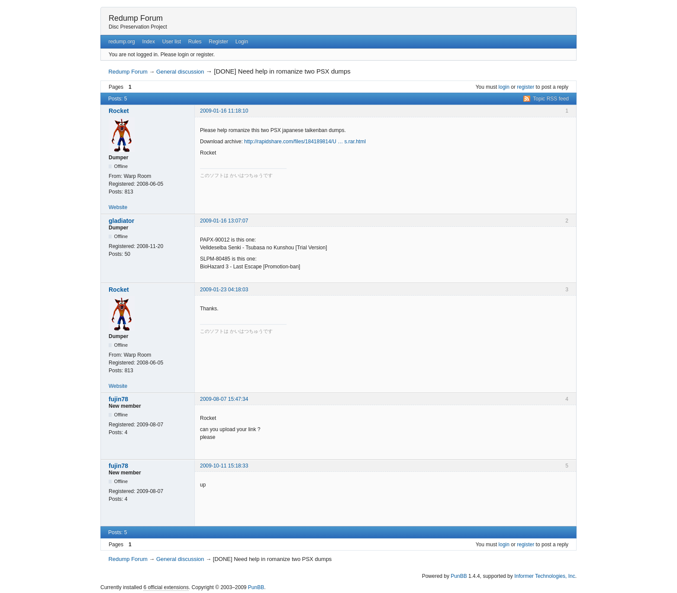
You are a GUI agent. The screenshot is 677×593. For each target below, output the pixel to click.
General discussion (180, 71)
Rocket (119, 110)
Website (118, 207)
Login (241, 42)
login (504, 87)
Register (218, 42)
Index (148, 42)
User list (171, 42)
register (525, 87)
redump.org (121, 42)
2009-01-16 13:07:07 (224, 221)
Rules (195, 42)
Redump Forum (136, 18)
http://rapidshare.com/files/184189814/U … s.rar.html (305, 142)
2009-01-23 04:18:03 (224, 290)
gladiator (121, 220)
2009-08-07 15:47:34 (224, 399)
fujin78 (118, 399)
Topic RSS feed (551, 99)
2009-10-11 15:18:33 (224, 466)
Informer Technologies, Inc (544, 576)
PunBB (459, 576)
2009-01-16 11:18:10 (224, 111)
